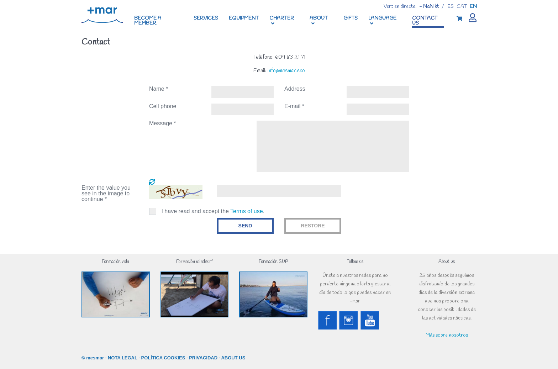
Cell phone (163, 106)
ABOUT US (233, 357)
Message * (162, 123)
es (450, 6)
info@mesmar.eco (286, 70)
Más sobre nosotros (447, 335)
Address (294, 89)
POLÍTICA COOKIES (163, 357)
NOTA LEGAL (122, 357)
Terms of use (246, 211)
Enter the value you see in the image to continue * (106, 193)
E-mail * (294, 106)
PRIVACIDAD (203, 357)
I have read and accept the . (212, 211)
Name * (158, 89)
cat (462, 6)
